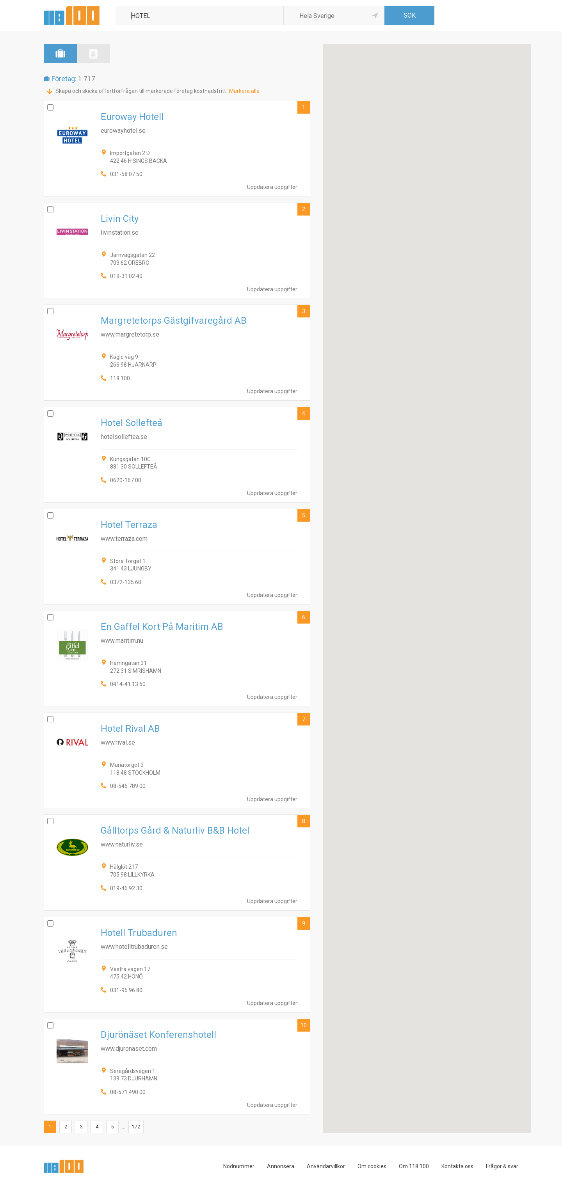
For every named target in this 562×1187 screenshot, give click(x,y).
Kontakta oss (457, 1166)
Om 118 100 (414, 1166)
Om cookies (371, 1166)
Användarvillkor (326, 1166)
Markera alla (244, 91)
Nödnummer (238, 1166)
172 (136, 1127)
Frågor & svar (502, 1166)
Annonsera (280, 1166)
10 (304, 1025)
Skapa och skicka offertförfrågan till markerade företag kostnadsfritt (140, 91)
